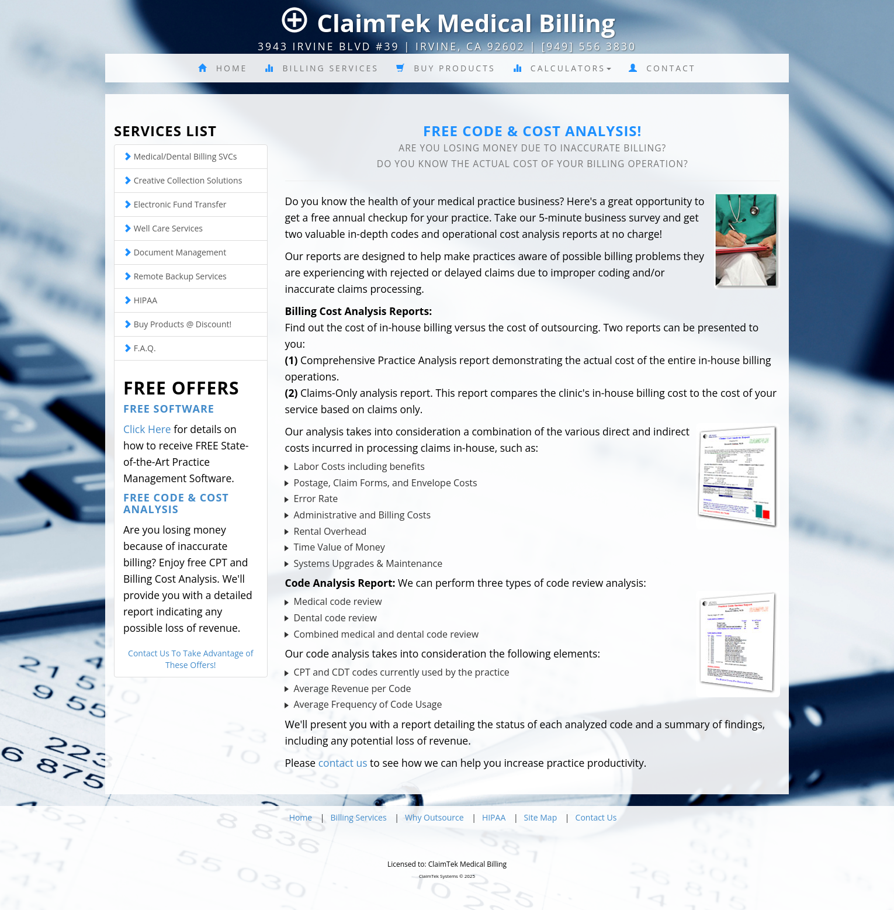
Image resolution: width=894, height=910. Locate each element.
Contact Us (596, 817)
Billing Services (322, 68)
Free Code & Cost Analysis (176, 503)
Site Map (540, 817)
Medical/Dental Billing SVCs (180, 156)
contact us (343, 763)
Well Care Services (163, 228)
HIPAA (140, 300)
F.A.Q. (139, 348)
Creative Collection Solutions (182, 180)
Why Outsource (434, 817)
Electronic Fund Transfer (174, 204)
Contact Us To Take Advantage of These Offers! (190, 659)
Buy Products (445, 68)
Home (222, 68)
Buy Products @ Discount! (177, 324)
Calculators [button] (562, 68)
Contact (662, 68)
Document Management (174, 252)
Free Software (168, 409)
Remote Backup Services (175, 276)
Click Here (147, 429)
